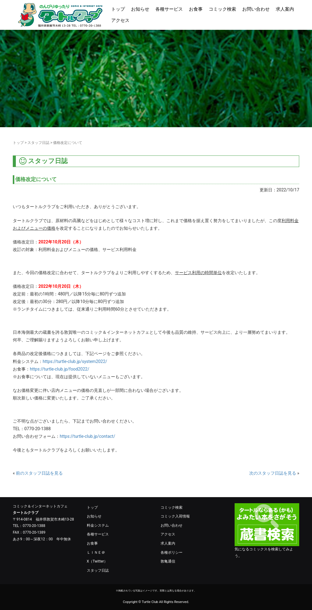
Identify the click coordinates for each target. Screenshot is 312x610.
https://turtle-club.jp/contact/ (87, 436)
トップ (118, 9)
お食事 (196, 9)
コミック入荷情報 (175, 516)
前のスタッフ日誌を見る (39, 473)
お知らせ (140, 9)
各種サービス (169, 9)
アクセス (120, 20)
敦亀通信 (168, 561)
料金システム (98, 525)
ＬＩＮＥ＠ (96, 552)
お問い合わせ (256, 9)
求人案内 (285, 9)
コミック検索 (222, 9)
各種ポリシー (172, 552)
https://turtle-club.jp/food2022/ (59, 369)
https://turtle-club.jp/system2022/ (75, 361)
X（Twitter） (97, 561)
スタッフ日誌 (38, 143)
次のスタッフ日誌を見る (272, 473)
